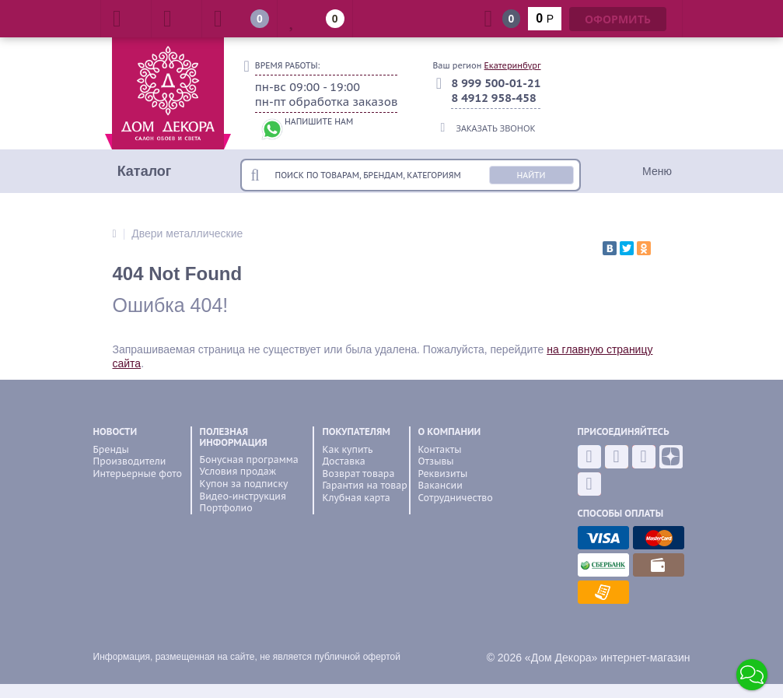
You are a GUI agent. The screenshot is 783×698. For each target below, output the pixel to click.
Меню (657, 171)
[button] (751, 674)
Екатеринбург (512, 65)
